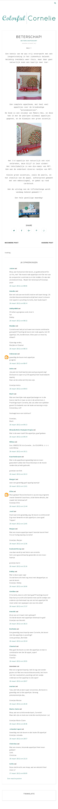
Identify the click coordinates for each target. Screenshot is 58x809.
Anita (11, 369)
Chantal (12, 647)
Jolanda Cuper (15, 729)
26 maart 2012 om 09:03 (18, 389)
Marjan (12, 529)
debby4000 (13, 309)
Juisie (11, 269)
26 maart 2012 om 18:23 (18, 624)
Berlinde (12, 629)
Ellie (11, 492)
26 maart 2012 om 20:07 (18, 681)
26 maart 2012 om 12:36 (18, 544)
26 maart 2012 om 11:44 (18, 506)
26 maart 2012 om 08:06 (18, 286)
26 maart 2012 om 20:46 (18, 724)
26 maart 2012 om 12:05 (18, 524)
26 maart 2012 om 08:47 (18, 364)
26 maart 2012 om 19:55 (18, 661)
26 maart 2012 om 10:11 (18, 452)
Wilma (11, 442)
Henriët (12, 612)
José (11, 512)
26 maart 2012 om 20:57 (18, 739)
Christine (13, 744)
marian (12, 687)
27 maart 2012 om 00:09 (18, 774)
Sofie (11, 764)
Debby (11, 572)
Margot (12, 479)
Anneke (12, 291)
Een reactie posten (14, 779)
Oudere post (47, 243)
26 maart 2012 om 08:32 (18, 321)
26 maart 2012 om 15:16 (18, 567)
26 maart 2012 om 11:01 (18, 486)
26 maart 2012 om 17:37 (18, 607)
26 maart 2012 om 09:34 (18, 437)
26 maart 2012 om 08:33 (18, 349)
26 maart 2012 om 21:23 (18, 759)
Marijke (12, 326)
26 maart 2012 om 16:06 (18, 587)
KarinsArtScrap (15, 549)
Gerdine (12, 592)
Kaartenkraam (15, 457)
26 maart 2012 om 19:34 (18, 641)
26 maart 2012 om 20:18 (18, 704)
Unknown (13, 354)
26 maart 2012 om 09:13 (18, 425)
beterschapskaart (29, 41)
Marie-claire (14, 709)
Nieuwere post (12, 243)
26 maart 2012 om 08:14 (18, 304)
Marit (11, 394)
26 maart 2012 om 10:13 (18, 474)
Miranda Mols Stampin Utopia (21, 430)
